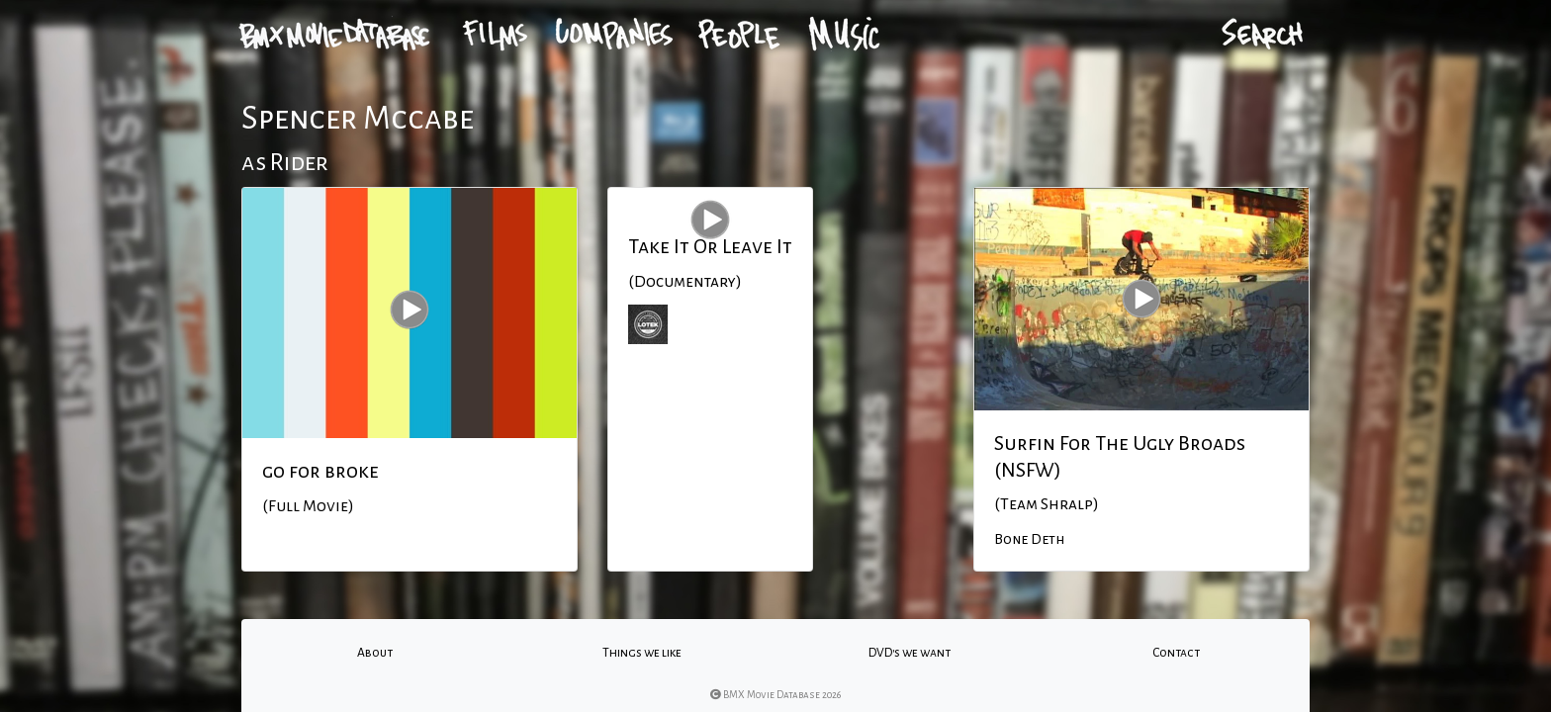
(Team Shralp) (1046, 504)
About (375, 653)
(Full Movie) (308, 506)
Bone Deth (1029, 539)
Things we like (642, 653)
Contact (1176, 653)
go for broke (320, 471)
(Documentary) (685, 282)
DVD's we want (909, 653)
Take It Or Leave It (710, 246)
